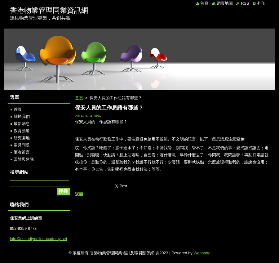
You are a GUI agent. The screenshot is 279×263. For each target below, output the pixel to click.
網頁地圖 (225, 3)
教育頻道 (22, 130)
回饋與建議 (24, 159)
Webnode (201, 253)
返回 (79, 194)
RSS (245, 3)
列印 (261, 3)
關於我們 (22, 116)
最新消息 (22, 123)
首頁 (79, 98)
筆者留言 (22, 152)
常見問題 (22, 145)
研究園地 (22, 138)
